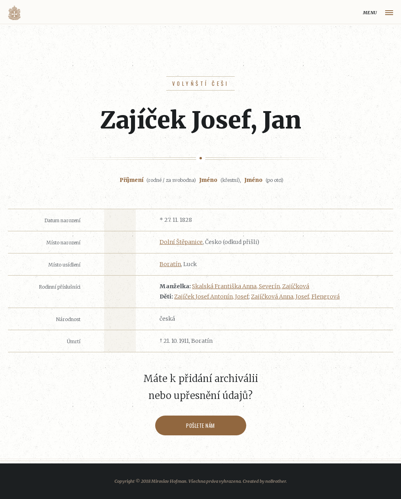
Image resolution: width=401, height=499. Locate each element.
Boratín (170, 264)
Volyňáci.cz (14, 13)
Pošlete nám (200, 425)
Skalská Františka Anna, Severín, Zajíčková (250, 286)
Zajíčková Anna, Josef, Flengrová (295, 296)
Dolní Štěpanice (181, 242)
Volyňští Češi (200, 83)
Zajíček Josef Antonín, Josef (211, 296)
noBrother (275, 481)
